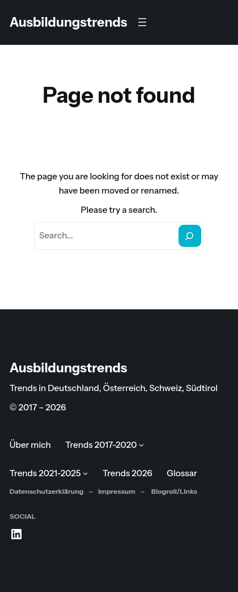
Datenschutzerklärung (47, 491)
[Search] (189, 235)
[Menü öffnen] (142, 22)
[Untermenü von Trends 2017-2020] (141, 444)
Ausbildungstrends (69, 22)
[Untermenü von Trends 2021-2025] (85, 473)
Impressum (116, 491)
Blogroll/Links (173, 491)
